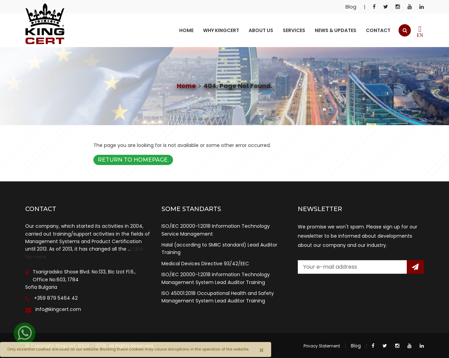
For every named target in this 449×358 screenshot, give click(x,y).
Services (294, 30)
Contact (378, 30)
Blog (350, 6)
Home (186, 30)
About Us (261, 30)
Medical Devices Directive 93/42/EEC (205, 263)
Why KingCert (221, 30)
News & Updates (335, 30)
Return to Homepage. (133, 159)
